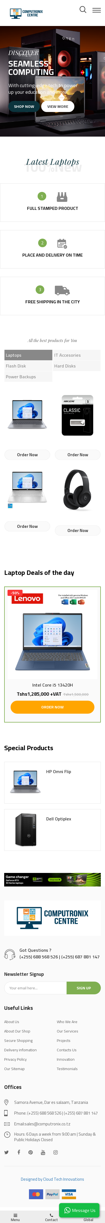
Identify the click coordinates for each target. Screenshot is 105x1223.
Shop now (27, 106)
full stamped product (52, 208)
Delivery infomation (20, 1053)
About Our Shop (17, 1034)
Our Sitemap (14, 1072)
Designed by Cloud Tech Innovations (52, 1183)
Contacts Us (67, 1053)
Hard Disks (65, 366)
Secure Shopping (18, 1044)
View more (56, 106)
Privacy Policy (15, 1062)
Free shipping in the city (52, 301)
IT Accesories (67, 355)
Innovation (66, 1062)
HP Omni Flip (58, 775)
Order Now (27, 455)
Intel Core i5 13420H (52, 688)
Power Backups (21, 376)
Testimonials (67, 1072)
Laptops (13, 355)
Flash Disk (16, 366)
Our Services (67, 1034)
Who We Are (67, 1025)
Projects (63, 1044)
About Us (11, 1025)
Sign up (84, 991)
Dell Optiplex (58, 822)
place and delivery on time (52, 255)
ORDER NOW (52, 710)
